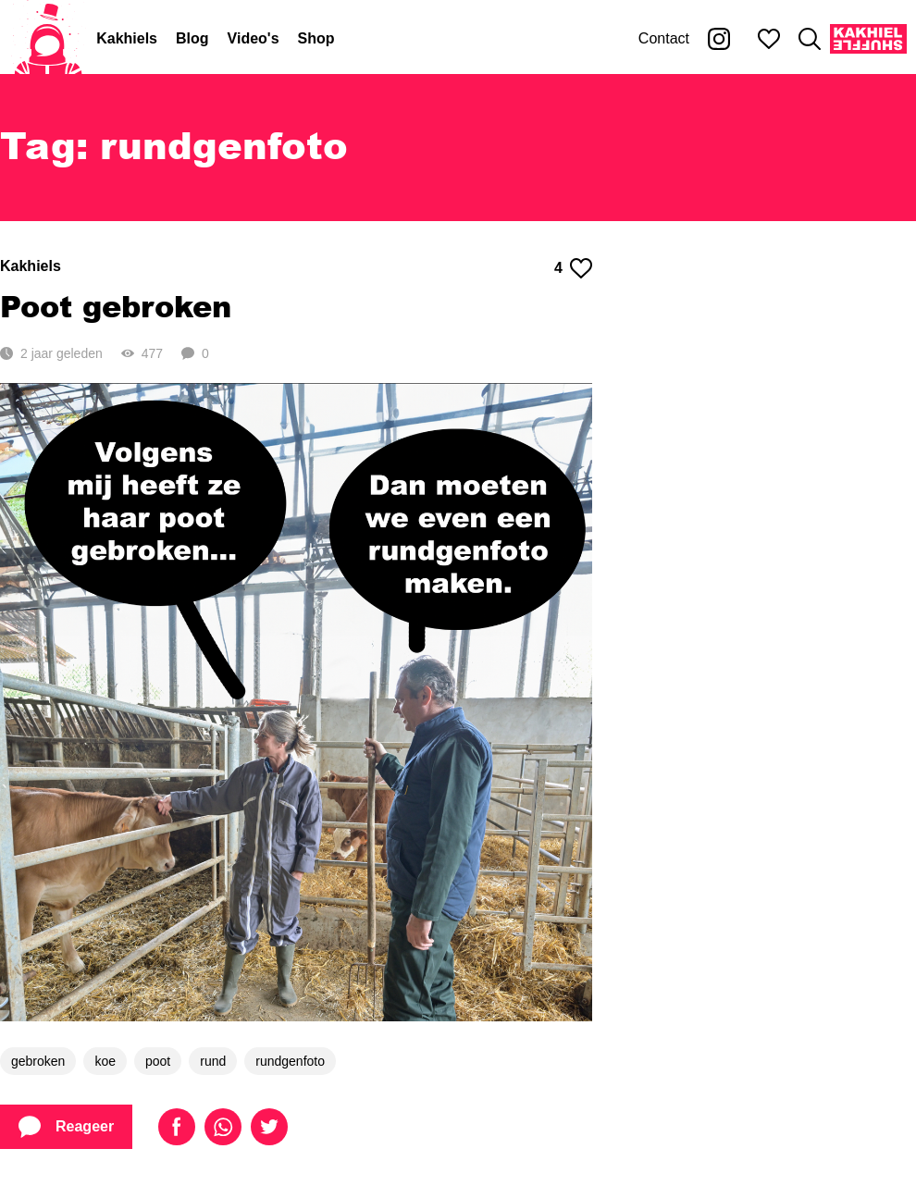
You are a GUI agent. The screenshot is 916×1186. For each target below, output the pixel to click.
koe (105, 1061)
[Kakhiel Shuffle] (868, 39)
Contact (663, 38)
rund (213, 1061)
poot (157, 1061)
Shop (316, 38)
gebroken (38, 1061)
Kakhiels (126, 38)
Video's (253, 38)
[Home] (48, 39)
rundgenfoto (290, 1061)
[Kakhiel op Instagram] (719, 39)
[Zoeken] (809, 39)
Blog (192, 38)
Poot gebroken (115, 306)
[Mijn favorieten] (769, 39)
